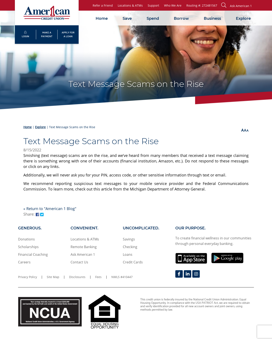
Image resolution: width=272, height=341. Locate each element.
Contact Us (79, 262)
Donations (26, 239)
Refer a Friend (103, 5)
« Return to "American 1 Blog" (49, 208)
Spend (153, 18)
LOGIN (25, 34)
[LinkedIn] (187, 274)
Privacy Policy (27, 277)
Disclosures (77, 277)
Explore (243, 18)
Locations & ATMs (130, 5)
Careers (24, 262)
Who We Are (172, 5)
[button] (236, 5)
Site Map (53, 277)
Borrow (181, 18)
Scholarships (28, 246)
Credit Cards (133, 262)
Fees (98, 277)
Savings (129, 239)
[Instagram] (196, 274)
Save (127, 18)
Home (102, 18)
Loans (127, 254)
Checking (130, 246)
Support (153, 5)
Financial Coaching (33, 254)
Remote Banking (84, 246)
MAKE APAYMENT (46, 34)
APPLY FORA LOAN (68, 34)
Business (212, 18)
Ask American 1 (83, 254)
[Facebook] (179, 274)
